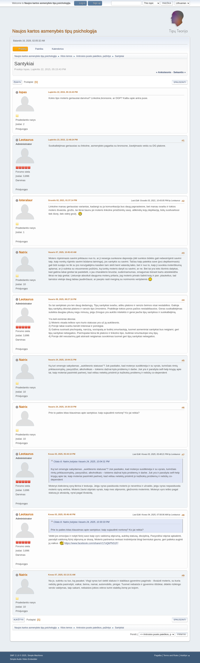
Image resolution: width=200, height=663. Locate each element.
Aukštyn (18, 620)
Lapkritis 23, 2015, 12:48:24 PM (63, 140)
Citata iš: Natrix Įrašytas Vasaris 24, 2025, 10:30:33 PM (81, 522)
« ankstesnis (163, 72)
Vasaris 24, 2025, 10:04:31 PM (62, 360)
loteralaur (26, 200)
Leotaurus (26, 139)
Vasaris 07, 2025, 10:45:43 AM (62, 252)
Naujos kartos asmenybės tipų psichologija (54, 30)
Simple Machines (35, 655)
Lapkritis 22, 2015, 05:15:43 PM (63, 92)
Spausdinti (180, 82)
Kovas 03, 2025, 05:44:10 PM (61, 454)
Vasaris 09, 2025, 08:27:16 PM (62, 299)
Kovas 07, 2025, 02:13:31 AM (61, 575)
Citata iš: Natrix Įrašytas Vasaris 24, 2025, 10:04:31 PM (81, 461)
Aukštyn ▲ (185, 655)
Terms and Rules (171, 655)
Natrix (23, 252)
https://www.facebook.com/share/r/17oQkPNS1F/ (91, 543)
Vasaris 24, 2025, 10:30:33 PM (62, 407)
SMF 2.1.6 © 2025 (18, 655)
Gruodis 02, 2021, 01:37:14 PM (62, 200)
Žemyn (17, 82)
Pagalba (158, 655)
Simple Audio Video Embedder (23, 659)
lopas (23, 92)
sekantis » (179, 72)
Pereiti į (134, 634)
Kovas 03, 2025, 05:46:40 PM (61, 514)
